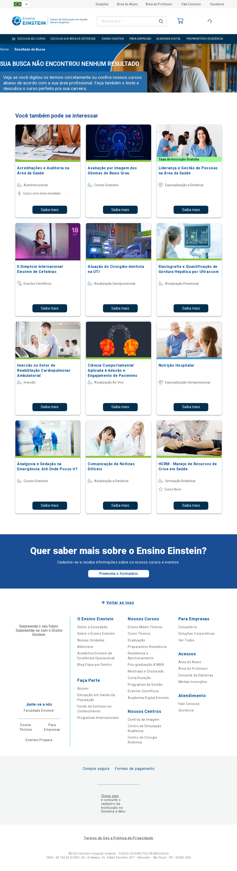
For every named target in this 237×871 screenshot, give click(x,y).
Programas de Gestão (145, 684)
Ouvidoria (217, 4)
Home (4, 50)
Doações (102, 4)
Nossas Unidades (91, 640)
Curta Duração (139, 678)
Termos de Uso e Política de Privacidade (118, 838)
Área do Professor (159, 4)
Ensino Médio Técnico (145, 627)
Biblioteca (85, 647)
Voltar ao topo (120, 602)
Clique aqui (110, 796)
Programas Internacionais (98, 718)
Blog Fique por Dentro (94, 664)
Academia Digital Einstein (148, 698)
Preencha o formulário (118, 573)
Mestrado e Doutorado (146, 671)
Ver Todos (186, 640)
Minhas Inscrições (192, 682)
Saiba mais (50, 210)
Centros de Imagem (143, 719)
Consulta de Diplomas (195, 675)
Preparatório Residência (147, 647)
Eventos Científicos (143, 691)
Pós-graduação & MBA (146, 664)
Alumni (83, 688)
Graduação (136, 640)
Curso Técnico (139, 633)
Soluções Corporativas (196, 633)
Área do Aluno (127, 4)
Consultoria (187, 627)
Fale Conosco (191, 4)
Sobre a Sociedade (92, 627)
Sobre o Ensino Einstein (96, 633)
